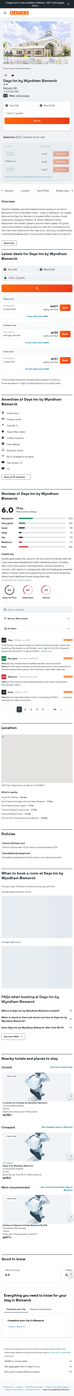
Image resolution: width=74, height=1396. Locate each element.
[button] (68, 4)
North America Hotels (34, 1387)
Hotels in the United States (57, 1387)
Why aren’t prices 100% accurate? (38, 1372)
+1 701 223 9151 (11, 91)
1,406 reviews (23, 95)
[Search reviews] (39, 610)
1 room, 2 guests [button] (14, 113)
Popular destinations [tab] (41, 1309)
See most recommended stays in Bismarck (57, 1188)
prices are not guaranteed (60, 1352)
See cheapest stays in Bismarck (57, 1127)
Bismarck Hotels (33, 1389)
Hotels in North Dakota (14, 1389)
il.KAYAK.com (8, 1387)
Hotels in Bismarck (16, 1326)
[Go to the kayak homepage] (19, 13)
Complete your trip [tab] (16, 1309)
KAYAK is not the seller (38, 1361)
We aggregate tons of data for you (38, 1366)
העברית (60, 2)
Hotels (19, 1387)
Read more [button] (47, 651)
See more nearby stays (61, 1067)
